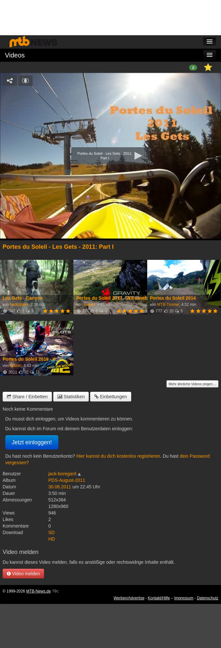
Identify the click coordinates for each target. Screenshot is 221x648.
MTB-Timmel (168, 304)
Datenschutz (207, 598)
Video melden (23, 573)
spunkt (89, 304)
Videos (15, 55)
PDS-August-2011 (66, 480)
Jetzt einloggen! (32, 442)
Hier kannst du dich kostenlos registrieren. (119, 456)
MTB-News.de (38, 591)
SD (51, 532)
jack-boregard (62, 473)
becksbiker (19, 304)
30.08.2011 (59, 486)
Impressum (184, 598)
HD (51, 539)
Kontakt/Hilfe (159, 598)
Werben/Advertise (129, 598)
